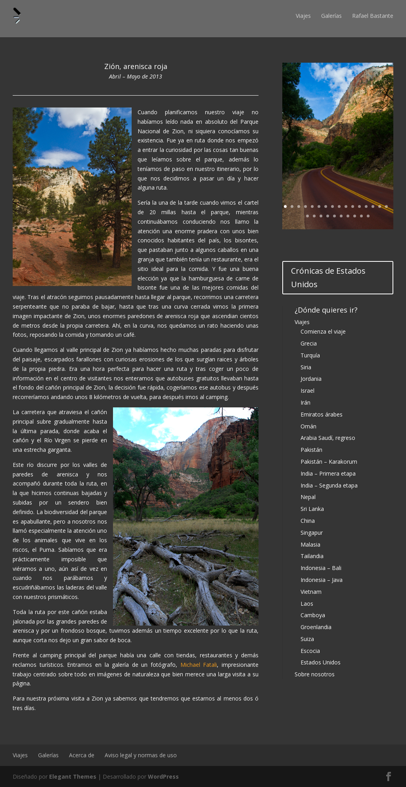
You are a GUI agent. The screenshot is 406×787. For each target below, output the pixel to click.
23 (348, 216)
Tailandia (312, 556)
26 (368, 216)
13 (366, 206)
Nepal (308, 497)
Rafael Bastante (372, 15)
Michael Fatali (198, 664)
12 (359, 206)
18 (314, 216)
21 (334, 216)
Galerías (331, 15)
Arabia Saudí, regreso (328, 437)
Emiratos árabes (322, 414)
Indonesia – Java (322, 580)
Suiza (307, 639)
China (308, 520)
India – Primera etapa (328, 473)
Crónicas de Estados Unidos (328, 277)
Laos (307, 603)
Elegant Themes (72, 776)
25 (361, 216)
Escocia (310, 651)
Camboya (313, 615)
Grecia (309, 343)
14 (373, 206)
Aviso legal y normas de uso (141, 755)
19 (321, 216)
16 (386, 206)
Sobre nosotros (315, 674)
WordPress (163, 776)
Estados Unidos (321, 662)
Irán (305, 402)
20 (327, 216)
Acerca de (81, 755)
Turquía (310, 355)
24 (354, 216)
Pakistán (311, 449)
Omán (308, 426)
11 (352, 206)
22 (341, 216)
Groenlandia (316, 627)
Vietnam (311, 591)
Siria (306, 367)
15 (379, 206)
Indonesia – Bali (321, 568)
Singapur (312, 532)
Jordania (311, 378)
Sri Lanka (312, 509)
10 (346, 206)
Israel (307, 390)
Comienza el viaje (323, 331)
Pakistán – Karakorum (329, 461)
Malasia (310, 544)
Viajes (303, 15)
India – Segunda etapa (329, 485)
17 (307, 216)
